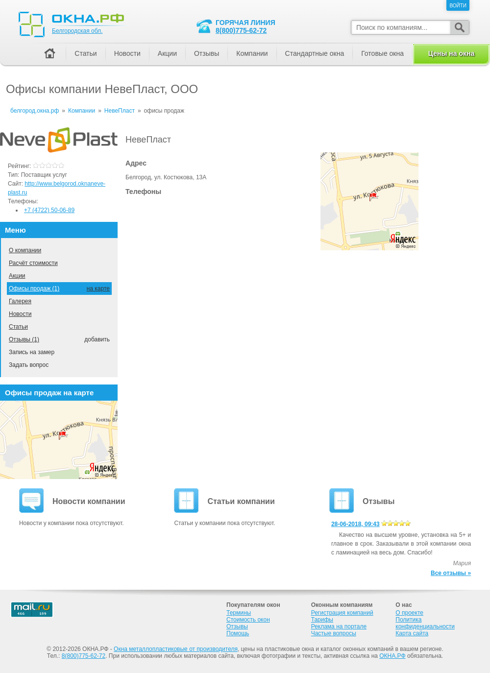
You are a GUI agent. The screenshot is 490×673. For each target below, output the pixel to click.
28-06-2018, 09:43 (355, 524)
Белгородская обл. (77, 30)
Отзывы (206, 53)
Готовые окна (382, 53)
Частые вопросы (333, 633)
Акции (17, 275)
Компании (252, 53)
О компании (25, 250)
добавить (97, 339)
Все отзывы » (451, 573)
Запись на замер (31, 352)
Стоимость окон (248, 619)
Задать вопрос (29, 364)
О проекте (409, 612)
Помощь (237, 633)
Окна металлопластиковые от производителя (176, 649)
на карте (98, 288)
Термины (238, 612)
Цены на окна (451, 53)
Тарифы (322, 619)
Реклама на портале (339, 626)
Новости (20, 314)
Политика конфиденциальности (425, 623)
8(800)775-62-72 (241, 30)
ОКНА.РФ (392, 655)
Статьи (18, 326)
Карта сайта (411, 633)
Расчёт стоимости (33, 263)
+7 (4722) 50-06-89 (49, 210)
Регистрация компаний (342, 612)
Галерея (20, 301)
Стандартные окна (314, 53)
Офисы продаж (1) (34, 288)
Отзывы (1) (24, 339)
